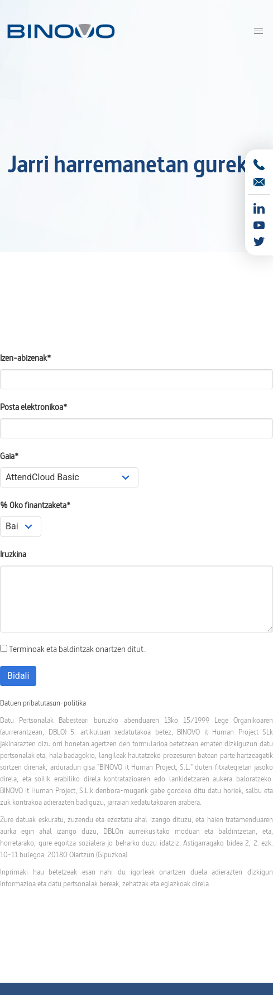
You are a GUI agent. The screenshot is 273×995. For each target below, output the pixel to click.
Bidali (18, 675)
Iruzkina (13, 554)
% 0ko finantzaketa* (35, 505)
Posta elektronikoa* (33, 407)
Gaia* (9, 456)
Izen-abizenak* (25, 357)
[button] (258, 31)
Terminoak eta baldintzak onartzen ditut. (73, 649)
